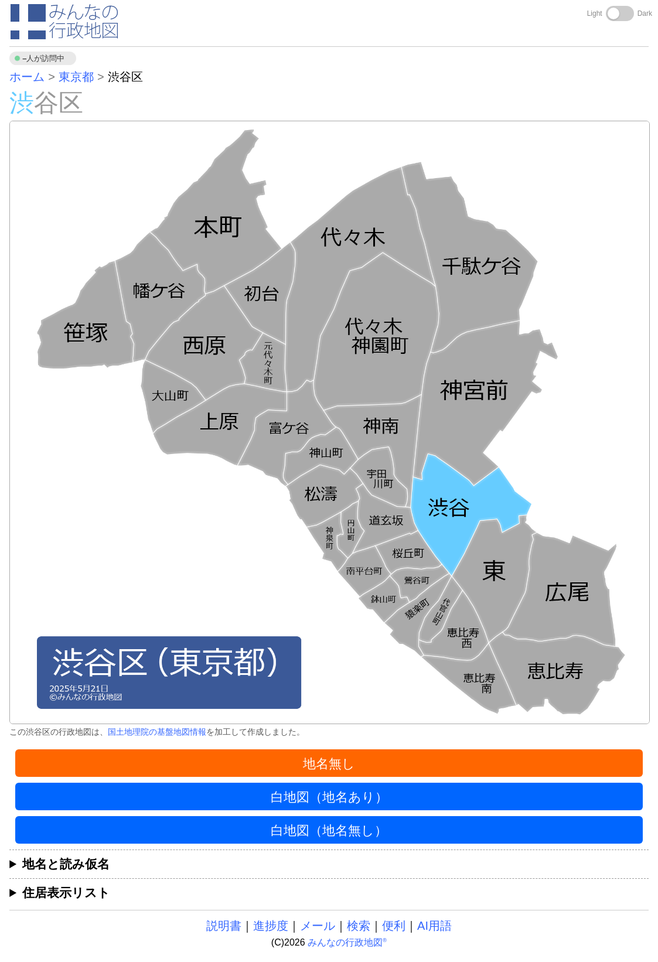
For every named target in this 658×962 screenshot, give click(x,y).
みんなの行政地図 (347, 942)
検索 (358, 925)
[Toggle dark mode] (620, 13)
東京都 (76, 76)
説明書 (223, 925)
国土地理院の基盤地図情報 (157, 731)
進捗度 (270, 925)
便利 (393, 925)
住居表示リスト (66, 892)
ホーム (27, 76)
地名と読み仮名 (66, 864)
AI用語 (434, 925)
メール (317, 925)
